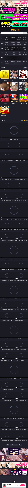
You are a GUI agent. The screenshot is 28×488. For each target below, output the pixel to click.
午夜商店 (13, 61)
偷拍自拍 (13, 47)
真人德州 (13, 37)
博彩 (2, 38)
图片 (2, 53)
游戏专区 (25, 37)
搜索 (25, 33)
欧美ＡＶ (19, 42)
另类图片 (25, 54)
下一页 (16, 444)
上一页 (12, 444)
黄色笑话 (19, 59)
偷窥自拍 (7, 52)
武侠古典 (25, 57)
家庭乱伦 (13, 57)
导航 (2, 62)
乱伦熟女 (19, 49)
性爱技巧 (25, 59)
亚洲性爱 (7, 47)
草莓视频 (19, 61)
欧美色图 (19, 52)
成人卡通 (19, 47)
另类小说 (13, 59)
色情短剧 (13, 63)
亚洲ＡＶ (7, 42)
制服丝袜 (7, 49)
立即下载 (22, 485)
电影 (2, 48)
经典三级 (13, 49)
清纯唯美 (13, 54)
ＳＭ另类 (25, 44)
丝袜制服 (13, 44)
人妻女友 (19, 57)
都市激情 (7, 57)
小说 (2, 57)
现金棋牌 (19, 39)
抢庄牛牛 (25, 39)
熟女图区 (19, 54)
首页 (8, 444)
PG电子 (6, 37)
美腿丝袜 (7, 54)
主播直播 (19, 44)
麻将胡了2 (7, 39)
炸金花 (13, 39)
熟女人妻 (7, 44)
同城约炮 (7, 61)
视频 (2, 43)
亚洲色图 (13, 52)
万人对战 (19, 37)
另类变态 (25, 49)
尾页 (20, 444)
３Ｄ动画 (25, 42)
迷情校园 (7, 59)
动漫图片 (25, 52)
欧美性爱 (25, 47)
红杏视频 (7, 63)
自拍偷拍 (13, 42)
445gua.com (14, 30)
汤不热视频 (25, 61)
